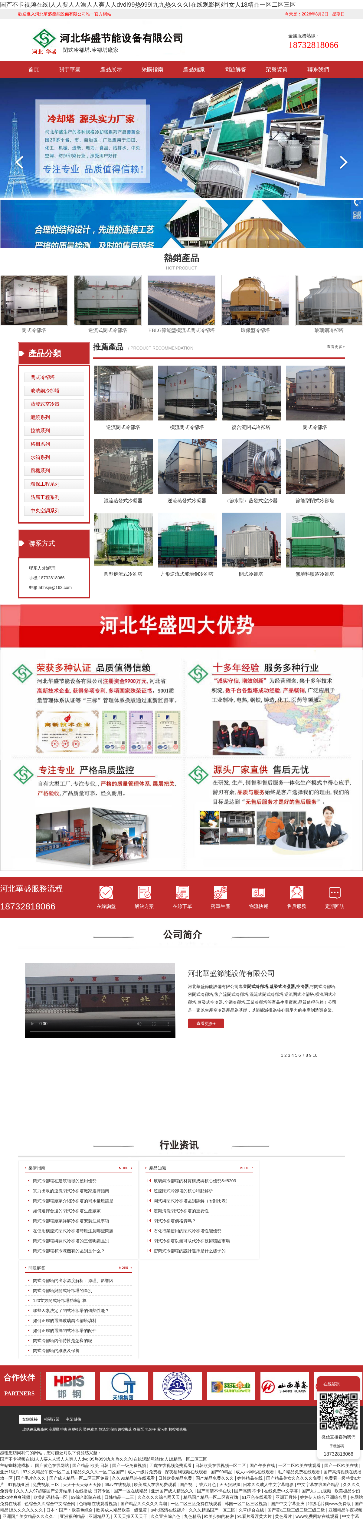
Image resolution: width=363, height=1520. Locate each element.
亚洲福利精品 (73, 1516)
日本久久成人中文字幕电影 (269, 1484)
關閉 (351, 1384)
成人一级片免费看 (145, 1471)
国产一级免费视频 (129, 1465)
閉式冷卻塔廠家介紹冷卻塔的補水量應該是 (73, 1200)
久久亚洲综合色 (166, 1516)
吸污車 (162, 1429)
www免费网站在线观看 (318, 1516)
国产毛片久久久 (31, 1478)
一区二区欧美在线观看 (300, 1465)
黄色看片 (284, 1516)
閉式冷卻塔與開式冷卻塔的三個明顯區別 (71, 1240)
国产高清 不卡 (248, 1490)
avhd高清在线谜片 (168, 1510)
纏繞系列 (40, 417)
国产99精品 (222, 1471)
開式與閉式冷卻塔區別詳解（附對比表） (192, 1200)
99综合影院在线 (86, 1497)
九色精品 (193, 1516)
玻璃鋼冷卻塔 (329, 330)
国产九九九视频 (317, 1490)
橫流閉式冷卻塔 (187, 427)
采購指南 (152, 69)
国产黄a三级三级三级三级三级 (296, 1510)
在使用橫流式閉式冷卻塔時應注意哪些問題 (73, 1230)
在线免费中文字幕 (281, 1490)
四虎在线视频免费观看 (171, 1465)
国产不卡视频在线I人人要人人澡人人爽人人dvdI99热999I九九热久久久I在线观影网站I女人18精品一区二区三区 (148, 4)
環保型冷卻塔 (255, 330)
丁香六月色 (206, 1484)
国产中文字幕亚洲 (288, 1503)
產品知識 (194, 69)
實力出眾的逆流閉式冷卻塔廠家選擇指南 (71, 1190)
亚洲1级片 (10, 1471)
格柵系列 (40, 444)
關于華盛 (69, 69)
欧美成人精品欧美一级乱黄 (122, 1510)
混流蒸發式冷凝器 (123, 500)
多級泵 (138, 1429)
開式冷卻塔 (251, 574)
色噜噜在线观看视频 (98, 1503)
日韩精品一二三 (119, 1497)
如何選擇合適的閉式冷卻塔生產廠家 (67, 1210)
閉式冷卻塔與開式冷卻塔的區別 (62, 1290)
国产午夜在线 (263, 1465)
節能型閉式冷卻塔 (315, 500)
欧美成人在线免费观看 (156, 1484)
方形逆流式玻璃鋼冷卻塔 (187, 574)
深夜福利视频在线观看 (186, 1471)
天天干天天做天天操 (82, 1484)
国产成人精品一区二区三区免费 (79, 1478)
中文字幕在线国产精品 (319, 1484)
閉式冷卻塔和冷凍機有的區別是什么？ (69, 1250)
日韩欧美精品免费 (175, 1478)
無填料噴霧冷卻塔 (315, 574)
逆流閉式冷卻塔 (123, 427)
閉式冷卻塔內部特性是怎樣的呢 (62, 1340)
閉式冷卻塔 (34, 330)
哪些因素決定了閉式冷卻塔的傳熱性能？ (71, 1310)
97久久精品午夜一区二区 (47, 1471)
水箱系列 (40, 457)
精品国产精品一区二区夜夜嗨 (211, 1497)
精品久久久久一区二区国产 (99, 1471)
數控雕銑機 (177, 1429)
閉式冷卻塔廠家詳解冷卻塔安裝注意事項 (71, 1220)
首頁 (33, 69)
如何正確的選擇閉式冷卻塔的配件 (64, 1330)
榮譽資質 (277, 69)
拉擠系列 (40, 430)
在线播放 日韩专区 (93, 1490)
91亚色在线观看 (257, 1497)
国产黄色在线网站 (52, 1465)
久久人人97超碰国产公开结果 (44, 1490)
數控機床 (125, 1429)
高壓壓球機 (58, 1429)
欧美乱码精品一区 (51, 1497)
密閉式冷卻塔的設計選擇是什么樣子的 (190, 1250)
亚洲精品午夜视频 (345, 1510)
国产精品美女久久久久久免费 (294, 1478)
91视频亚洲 (19, 1484)
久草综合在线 (252, 1510)
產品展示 (111, 69)
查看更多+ (336, 346)
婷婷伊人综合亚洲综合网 (324, 1497)
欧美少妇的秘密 (219, 1516)
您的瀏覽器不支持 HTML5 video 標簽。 (100, 1000)
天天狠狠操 (229, 1484)
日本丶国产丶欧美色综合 (70, 1510)
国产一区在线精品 (131, 1490)
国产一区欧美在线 (341, 1465)
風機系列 (40, 470)
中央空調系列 (45, 510)
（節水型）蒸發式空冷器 (251, 500)
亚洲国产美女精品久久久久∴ (30, 1516)
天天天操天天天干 (131, 1516)
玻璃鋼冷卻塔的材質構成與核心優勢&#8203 (195, 1180)
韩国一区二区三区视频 (246, 1503)
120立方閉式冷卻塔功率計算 (60, 1300)
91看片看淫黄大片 (255, 1516)
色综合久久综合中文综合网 (51, 1503)
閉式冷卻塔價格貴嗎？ (175, 1220)
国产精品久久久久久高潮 (144, 1503)
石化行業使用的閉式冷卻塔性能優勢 (187, 1230)
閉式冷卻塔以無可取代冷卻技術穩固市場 (192, 1240)
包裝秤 (150, 1429)
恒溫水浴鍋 (108, 1429)
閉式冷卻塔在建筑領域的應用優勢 (64, 1180)
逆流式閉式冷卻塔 (107, 330)
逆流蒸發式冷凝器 (187, 500)
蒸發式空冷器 (45, 404)
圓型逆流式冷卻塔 (123, 574)
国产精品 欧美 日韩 (91, 1465)
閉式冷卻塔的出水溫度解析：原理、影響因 (73, 1280)
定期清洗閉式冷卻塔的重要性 (181, 1210)
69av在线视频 (118, 1484)
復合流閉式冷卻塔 (251, 427)
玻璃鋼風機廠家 (35, 1429)
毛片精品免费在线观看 (299, 1471)
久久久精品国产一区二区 (213, 1510)
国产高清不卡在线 (214, 1490)
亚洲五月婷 (287, 1497)
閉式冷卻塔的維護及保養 (56, 1350)
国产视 (186, 1484)
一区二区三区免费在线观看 (197, 1503)
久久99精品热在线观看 (134, 1478)
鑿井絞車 (90, 1429)
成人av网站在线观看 (255, 1471)
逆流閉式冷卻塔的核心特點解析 (183, 1190)
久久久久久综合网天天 (159, 1497)
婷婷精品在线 (250, 1478)
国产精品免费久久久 (215, 1478)
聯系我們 (318, 69)
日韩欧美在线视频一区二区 (221, 1465)
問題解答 (235, 69)
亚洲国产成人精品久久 (173, 1490)
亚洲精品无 (100, 1516)
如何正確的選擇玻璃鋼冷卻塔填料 (64, 1320)
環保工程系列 (45, 484)
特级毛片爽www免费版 (330, 1503)
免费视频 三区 (46, 1484)
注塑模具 (75, 1429)
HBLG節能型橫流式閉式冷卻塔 (181, 330)
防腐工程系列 (45, 497)
